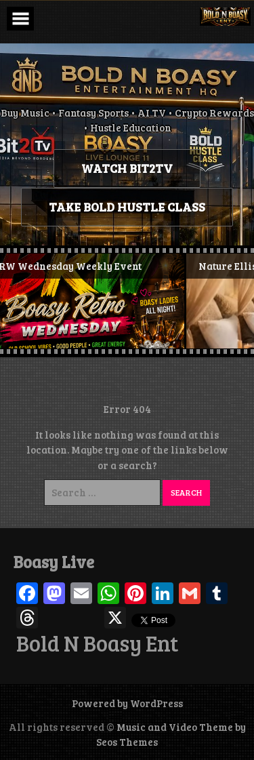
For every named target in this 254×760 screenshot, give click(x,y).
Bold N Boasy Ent (97, 643)
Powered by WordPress (127, 703)
